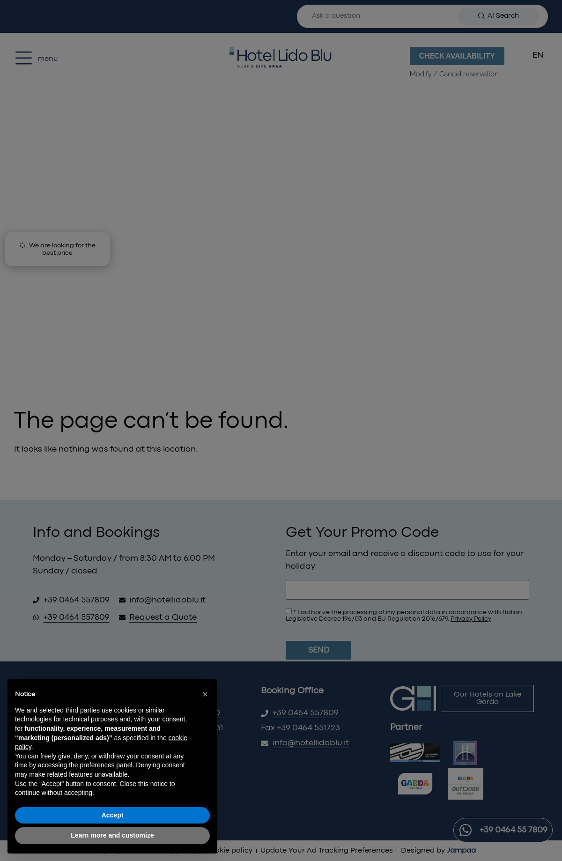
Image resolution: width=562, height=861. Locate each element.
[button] (205, 694)
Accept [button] (113, 815)
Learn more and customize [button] (112, 835)
